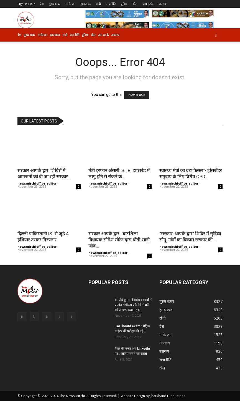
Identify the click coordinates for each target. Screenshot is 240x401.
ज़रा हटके (147, 4)
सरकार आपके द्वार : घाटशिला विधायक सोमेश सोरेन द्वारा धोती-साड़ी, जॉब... (119, 240)
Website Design (133, 396)
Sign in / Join (26, 4)
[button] (216, 35)
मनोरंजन (70, 4)
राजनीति (111, 4)
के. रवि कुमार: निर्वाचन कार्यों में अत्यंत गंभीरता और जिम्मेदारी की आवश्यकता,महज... (133, 305)
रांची (98, 4)
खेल (135, 4)
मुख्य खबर (54, 4)
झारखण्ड (86, 4)
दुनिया (124, 4)
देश (42, 4)
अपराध (163, 4)
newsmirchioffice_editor (37, 183)
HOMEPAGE (136, 95)
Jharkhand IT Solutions (167, 396)
